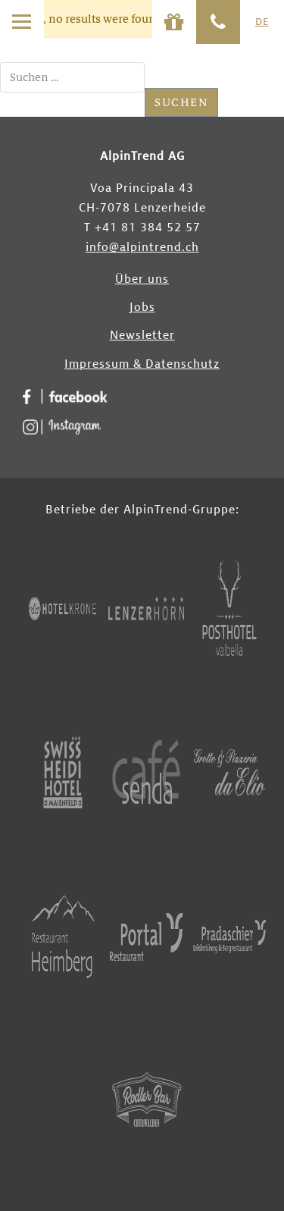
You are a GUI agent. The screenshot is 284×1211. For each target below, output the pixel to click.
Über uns (142, 279)
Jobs (142, 307)
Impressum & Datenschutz (142, 364)
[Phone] (218, 22)
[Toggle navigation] (22, 22)
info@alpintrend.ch (142, 247)
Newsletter (142, 335)
